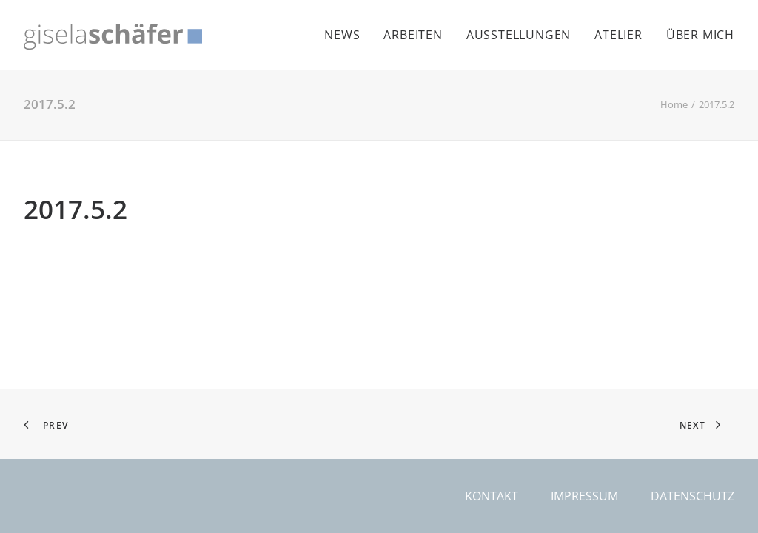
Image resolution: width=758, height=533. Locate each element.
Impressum (584, 496)
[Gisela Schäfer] (113, 37)
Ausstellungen (518, 35)
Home (674, 104)
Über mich (700, 35)
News (342, 35)
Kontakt (491, 496)
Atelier (618, 35)
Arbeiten (412, 35)
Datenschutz (692, 496)
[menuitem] (347, 35)
